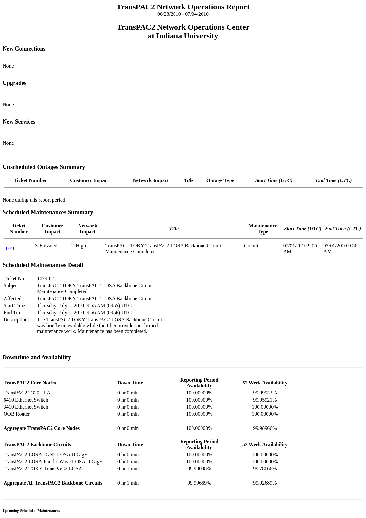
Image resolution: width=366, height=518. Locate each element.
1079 (9, 248)
